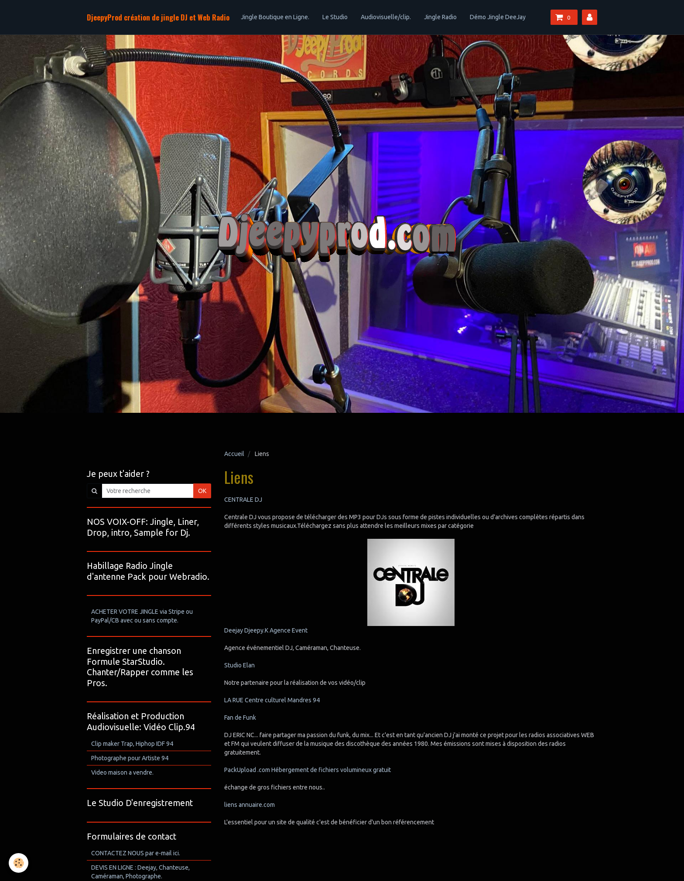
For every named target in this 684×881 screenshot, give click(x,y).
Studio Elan (239, 665)
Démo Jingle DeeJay (498, 17)
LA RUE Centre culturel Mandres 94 (272, 700)
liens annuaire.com (249, 804)
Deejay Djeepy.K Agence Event (266, 630)
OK (202, 490)
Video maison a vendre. (122, 772)
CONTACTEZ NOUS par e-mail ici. (135, 853)
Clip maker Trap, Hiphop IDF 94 (132, 743)
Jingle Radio (440, 17)
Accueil (234, 453)
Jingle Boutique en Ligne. (275, 17)
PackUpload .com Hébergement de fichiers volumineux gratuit (307, 769)
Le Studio (335, 17)
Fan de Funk (240, 717)
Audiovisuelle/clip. (386, 17)
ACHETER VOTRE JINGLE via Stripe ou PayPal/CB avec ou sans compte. (142, 616)
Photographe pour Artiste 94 (129, 758)
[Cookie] (18, 863)
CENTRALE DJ (243, 499)
